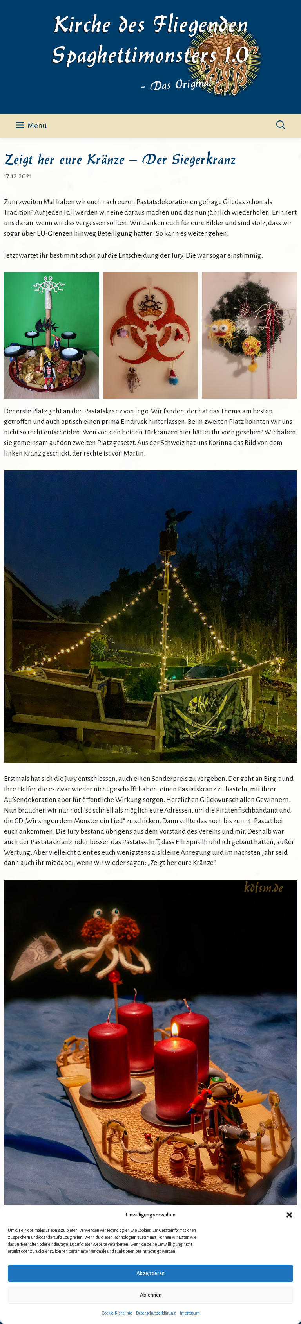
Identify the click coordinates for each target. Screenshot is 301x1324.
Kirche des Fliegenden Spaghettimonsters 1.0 (150, 37)
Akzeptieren (150, 1273)
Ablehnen (150, 1295)
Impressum (189, 1313)
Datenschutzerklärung (156, 1313)
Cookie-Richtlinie (117, 1313)
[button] (289, 1215)
